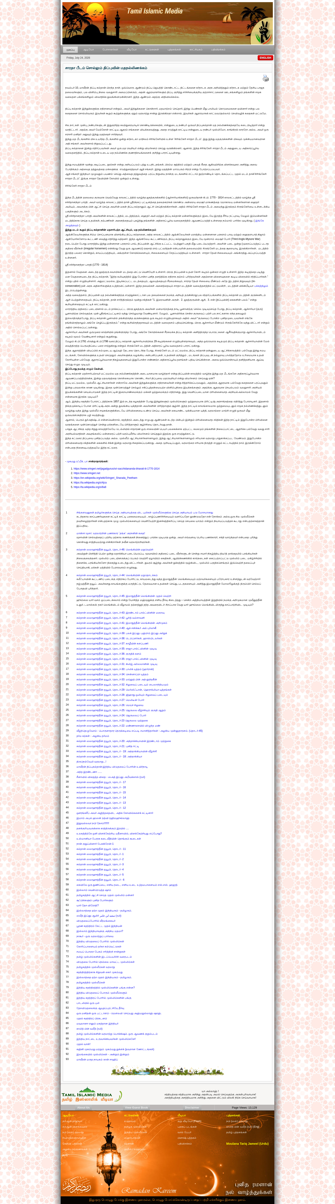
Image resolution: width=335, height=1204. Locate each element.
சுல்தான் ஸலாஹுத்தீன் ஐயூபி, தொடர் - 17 (101, 782)
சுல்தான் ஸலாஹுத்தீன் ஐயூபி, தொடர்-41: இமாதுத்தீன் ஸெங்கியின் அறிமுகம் (121, 622)
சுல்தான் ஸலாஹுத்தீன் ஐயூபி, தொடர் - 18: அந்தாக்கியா (109, 756)
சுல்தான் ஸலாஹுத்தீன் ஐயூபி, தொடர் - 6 (100, 879)
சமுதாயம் (130, 1121)
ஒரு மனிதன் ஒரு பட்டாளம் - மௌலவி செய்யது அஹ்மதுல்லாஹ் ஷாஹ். (119, 1013)
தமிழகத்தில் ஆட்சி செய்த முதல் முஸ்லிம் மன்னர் (105, 895)
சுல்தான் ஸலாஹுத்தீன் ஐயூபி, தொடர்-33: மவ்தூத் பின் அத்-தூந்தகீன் (116, 679)
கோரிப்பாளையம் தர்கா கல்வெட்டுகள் (99, 946)
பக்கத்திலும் (261, 285)
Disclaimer (192, 1107)
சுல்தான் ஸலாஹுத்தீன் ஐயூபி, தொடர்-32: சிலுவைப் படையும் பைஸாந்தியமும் (122, 684)
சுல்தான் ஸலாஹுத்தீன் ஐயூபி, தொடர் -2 (100, 859)
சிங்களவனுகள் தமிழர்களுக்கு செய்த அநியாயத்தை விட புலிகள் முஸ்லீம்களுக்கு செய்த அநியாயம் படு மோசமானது (144, 512)
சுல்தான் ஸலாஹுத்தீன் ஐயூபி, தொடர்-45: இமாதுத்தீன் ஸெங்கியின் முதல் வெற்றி (123, 596)
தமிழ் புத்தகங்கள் (236, 1132)
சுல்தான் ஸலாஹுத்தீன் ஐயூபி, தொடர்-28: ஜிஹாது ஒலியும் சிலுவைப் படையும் (122, 694)
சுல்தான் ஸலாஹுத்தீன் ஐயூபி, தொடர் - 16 (101, 787)
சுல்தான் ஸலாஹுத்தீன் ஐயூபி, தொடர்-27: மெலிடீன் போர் (110, 700)
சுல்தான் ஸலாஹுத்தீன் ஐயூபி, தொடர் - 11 (101, 848)
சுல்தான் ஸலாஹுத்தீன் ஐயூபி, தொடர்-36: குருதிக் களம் (108, 653)
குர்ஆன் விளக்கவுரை (74, 1126)
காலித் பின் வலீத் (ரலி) (89, 1028)
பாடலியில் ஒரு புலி (88, 1003)
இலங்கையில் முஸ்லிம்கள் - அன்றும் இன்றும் (102, 1054)
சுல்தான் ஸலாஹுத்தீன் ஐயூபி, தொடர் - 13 (101, 802)
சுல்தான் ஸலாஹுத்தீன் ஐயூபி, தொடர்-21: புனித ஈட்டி (107, 746)
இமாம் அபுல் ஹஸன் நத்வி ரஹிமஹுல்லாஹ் (102, 818)
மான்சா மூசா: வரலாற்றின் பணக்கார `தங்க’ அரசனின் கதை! (110, 533)
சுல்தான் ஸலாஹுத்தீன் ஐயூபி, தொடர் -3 (100, 864)
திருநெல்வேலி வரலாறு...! (91, 761)
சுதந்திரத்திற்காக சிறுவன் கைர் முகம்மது (99, 972)
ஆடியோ (88, 49)
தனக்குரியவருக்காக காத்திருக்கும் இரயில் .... (102, 828)
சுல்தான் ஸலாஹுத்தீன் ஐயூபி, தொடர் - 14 (101, 797)
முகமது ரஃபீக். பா (77, 461)
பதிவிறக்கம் (218, 49)
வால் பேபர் (184, 1132)
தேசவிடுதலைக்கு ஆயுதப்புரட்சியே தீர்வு (100, 1008)
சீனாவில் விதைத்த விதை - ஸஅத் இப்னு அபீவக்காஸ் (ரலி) (110, 777)
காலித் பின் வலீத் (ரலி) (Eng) (242, 1126)
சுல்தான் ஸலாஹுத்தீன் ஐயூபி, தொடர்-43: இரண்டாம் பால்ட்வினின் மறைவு (120, 612)
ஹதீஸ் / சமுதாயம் (134, 1149)
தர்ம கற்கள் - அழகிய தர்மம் (92, 735)
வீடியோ (132, 49)
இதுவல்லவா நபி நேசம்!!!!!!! (92, 823)
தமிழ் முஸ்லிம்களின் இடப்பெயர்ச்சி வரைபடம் (104, 956)
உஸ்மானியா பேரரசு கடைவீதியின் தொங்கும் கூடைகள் (108, 838)
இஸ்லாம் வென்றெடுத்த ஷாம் (93, 890)
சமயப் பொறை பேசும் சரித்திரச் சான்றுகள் (100, 951)
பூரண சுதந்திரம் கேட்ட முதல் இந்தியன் (99, 926)
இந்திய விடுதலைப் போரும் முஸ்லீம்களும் (101, 992)
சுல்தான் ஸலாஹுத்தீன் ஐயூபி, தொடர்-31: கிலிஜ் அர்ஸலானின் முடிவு (116, 664)
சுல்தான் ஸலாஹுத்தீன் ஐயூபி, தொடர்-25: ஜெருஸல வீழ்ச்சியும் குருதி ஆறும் (121, 710)
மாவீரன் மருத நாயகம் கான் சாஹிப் (97, 1059)
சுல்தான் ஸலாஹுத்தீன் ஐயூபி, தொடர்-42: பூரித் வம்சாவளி (110, 617)
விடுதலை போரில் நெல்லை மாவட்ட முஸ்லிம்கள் (105, 961)
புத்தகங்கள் (174, 49)
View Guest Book (136, 1107)
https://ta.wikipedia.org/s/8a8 (90, 487)
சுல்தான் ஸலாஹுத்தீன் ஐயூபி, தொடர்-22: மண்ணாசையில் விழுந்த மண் (118, 725)
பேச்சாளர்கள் (110, 49)
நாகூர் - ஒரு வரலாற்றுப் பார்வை (94, 936)
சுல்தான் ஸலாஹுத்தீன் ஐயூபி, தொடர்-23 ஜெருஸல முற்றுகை (112, 720)
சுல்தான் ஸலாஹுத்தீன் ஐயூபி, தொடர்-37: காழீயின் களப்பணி (112, 643)
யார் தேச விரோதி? (87, 905)
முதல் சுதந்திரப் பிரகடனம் (91, 1018)
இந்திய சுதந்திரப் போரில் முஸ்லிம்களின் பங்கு (103, 997)
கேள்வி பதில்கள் (72, 1143)
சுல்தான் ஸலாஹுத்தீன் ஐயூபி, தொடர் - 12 (101, 807)
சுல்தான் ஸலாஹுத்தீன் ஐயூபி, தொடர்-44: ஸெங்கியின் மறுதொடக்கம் (117, 575)
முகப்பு (70, 49)
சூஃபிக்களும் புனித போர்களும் (94, 900)
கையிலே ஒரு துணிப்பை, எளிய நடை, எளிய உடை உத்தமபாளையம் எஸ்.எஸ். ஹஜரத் (127, 884)
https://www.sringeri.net (87, 473)
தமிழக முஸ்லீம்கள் (135, 1126)
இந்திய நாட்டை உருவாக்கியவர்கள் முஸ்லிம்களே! (106, 1039)
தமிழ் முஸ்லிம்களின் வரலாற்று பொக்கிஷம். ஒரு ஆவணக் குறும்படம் (117, 1033)
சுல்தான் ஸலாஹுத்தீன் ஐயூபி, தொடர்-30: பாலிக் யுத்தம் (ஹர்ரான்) (115, 669)
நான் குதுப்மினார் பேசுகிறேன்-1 (95, 843)
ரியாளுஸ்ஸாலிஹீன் (74, 1137)
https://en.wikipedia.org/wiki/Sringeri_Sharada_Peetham (105, 477)
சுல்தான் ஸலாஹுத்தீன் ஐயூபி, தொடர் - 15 (101, 792)
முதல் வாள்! (83, 1044)
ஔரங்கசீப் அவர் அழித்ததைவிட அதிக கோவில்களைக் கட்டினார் (114, 813)
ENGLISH (265, 57)
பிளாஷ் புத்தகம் (187, 1137)
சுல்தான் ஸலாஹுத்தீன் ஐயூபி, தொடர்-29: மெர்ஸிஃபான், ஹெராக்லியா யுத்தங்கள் (124, 689)
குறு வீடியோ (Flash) (189, 1121)
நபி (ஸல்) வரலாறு (237, 1121)
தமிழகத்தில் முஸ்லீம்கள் (90, 982)
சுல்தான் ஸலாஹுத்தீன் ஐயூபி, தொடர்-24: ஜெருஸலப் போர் (111, 715)
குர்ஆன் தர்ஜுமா (72, 1121)
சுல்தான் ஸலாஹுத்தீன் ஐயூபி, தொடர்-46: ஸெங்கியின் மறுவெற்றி (114, 549)
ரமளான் (129, 1143)
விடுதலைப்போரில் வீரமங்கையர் (95, 920)
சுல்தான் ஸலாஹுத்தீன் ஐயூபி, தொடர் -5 (100, 874)
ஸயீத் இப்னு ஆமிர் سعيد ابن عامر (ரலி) (98, 915)
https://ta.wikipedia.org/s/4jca (90, 482)
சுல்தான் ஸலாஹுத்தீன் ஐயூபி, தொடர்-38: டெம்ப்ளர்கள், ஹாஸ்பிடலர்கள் (119, 638)
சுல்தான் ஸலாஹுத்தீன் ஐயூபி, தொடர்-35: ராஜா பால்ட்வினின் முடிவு (116, 648)
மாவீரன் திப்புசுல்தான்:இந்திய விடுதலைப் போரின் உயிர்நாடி (112, 766)
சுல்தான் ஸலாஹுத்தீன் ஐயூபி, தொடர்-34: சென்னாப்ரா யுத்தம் (112, 674)
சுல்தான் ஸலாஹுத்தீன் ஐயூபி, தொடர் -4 (100, 869)
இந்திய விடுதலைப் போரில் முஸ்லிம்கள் (100, 941)
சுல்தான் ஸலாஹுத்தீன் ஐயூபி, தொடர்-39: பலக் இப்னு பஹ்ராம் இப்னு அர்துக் (121, 633)
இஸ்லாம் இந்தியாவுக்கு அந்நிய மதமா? (99, 931)
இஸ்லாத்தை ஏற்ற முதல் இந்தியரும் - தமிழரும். (104, 910)
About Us (83, 1107)
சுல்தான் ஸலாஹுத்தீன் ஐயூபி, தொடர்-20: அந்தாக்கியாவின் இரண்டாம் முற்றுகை (123, 741)
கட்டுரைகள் (152, 49)
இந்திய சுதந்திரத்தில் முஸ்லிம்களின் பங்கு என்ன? (105, 987)
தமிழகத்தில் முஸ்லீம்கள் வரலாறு (95, 967)
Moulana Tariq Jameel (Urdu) (247, 1143)
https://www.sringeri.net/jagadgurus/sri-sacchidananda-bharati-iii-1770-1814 (117, 468)
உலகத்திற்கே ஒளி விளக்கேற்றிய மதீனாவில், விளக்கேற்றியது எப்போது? (119, 833)
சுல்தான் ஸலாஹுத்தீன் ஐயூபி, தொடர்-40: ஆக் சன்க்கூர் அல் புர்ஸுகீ (116, 628)
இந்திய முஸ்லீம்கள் (135, 1132)
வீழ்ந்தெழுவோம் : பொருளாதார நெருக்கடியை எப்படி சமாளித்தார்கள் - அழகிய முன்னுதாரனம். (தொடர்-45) (139, 730)
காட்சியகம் (196, 49)
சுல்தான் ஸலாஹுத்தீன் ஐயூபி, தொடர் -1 (100, 854)
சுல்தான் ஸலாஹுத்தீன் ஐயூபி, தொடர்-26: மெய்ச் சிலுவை (110, 705)
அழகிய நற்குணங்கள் (75, 1149)
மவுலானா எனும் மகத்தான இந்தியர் (97, 1023)
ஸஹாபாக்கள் (132, 1137)
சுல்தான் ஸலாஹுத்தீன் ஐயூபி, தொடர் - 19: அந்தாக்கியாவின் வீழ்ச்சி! (116, 751)
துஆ (65, 1154)
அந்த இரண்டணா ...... (89, 771)
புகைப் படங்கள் (187, 1126)
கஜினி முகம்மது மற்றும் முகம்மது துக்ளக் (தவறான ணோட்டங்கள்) (115, 1049)
